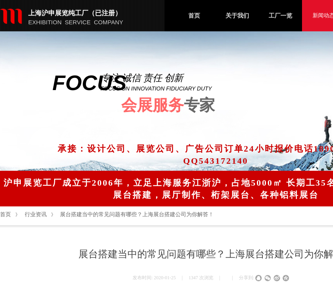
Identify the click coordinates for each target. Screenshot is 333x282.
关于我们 (237, 16)
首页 (194, 16)
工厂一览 (280, 16)
